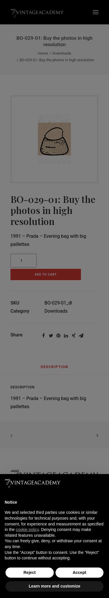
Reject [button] (30, 572)
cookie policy (27, 529)
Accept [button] (79, 572)
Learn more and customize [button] (54, 586)
